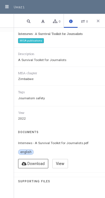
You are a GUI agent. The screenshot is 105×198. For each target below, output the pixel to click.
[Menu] (7, 7)
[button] (29, 21)
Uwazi (19, 6)
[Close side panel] (98, 21)
